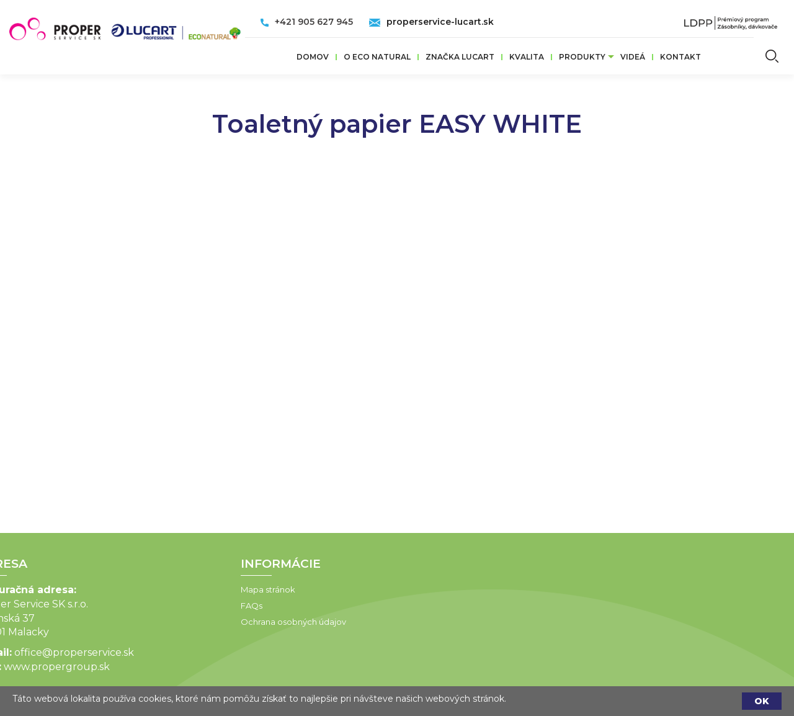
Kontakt (680, 56)
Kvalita (526, 56)
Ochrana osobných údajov (214, 622)
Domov (313, 56)
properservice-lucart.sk (440, 21)
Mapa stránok (189, 589)
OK (761, 701)
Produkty (582, 56)
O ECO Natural (377, 56)
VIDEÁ (632, 56)
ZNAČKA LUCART (460, 56)
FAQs (173, 606)
